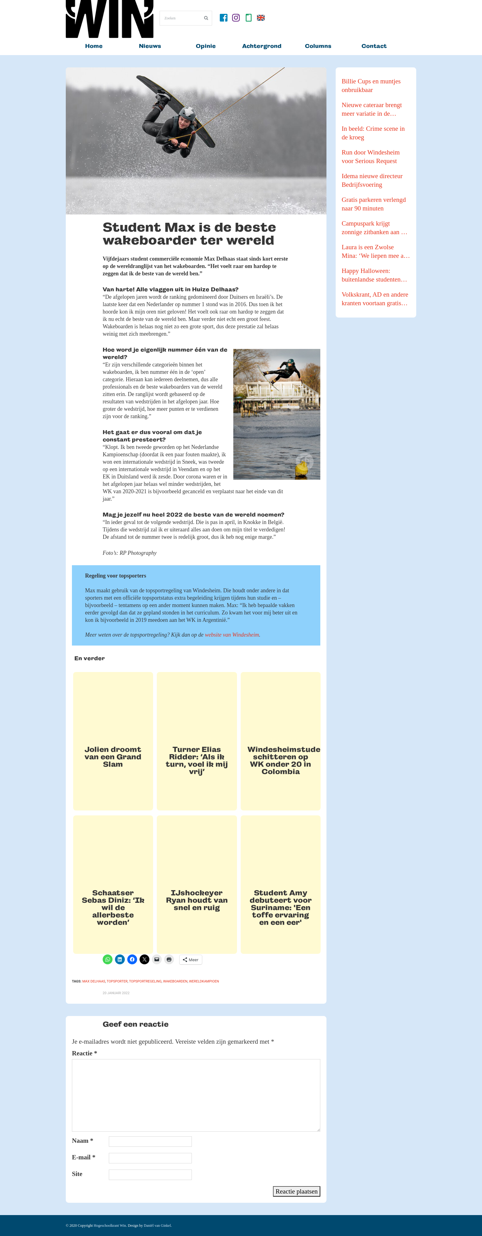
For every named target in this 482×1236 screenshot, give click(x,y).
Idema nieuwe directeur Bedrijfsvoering (372, 180)
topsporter (117, 981)
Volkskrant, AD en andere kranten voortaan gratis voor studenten (375, 299)
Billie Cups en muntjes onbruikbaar (371, 86)
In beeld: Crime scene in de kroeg (373, 133)
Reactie (84, 1053)
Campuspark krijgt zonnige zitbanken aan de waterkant (374, 228)
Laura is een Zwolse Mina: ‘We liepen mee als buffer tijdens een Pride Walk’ (375, 251)
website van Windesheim (232, 635)
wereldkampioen (204, 981)
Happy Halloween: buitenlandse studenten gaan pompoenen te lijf (371, 275)
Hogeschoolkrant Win (110, 1225)
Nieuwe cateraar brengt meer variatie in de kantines (372, 109)
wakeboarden (175, 981)
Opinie (206, 46)
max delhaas (93, 981)
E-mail (83, 1157)
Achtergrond (262, 46)
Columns (318, 46)
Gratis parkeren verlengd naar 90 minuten (374, 204)
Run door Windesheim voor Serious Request (371, 157)
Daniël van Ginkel (157, 1225)
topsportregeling (145, 981)
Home (94, 46)
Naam (82, 1140)
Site (77, 1174)
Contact (374, 46)
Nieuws (150, 46)
